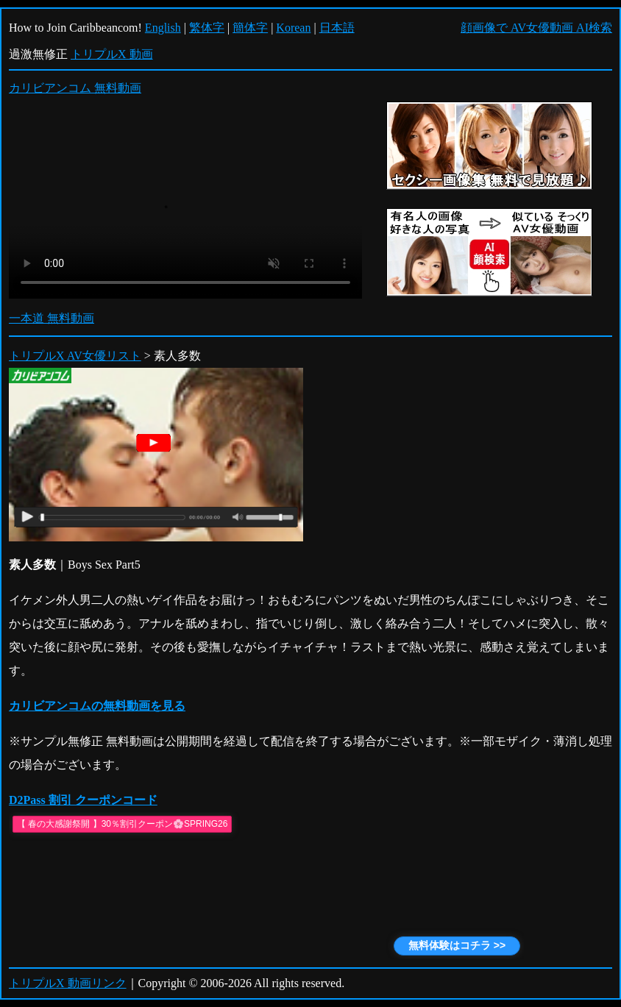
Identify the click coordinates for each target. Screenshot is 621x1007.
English (163, 27)
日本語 (337, 27)
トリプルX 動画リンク (68, 983)
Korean (293, 27)
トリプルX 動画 (112, 54)
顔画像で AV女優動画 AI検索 (536, 27)
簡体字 (250, 27)
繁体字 (206, 27)
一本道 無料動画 (51, 318)
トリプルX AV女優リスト (75, 355)
